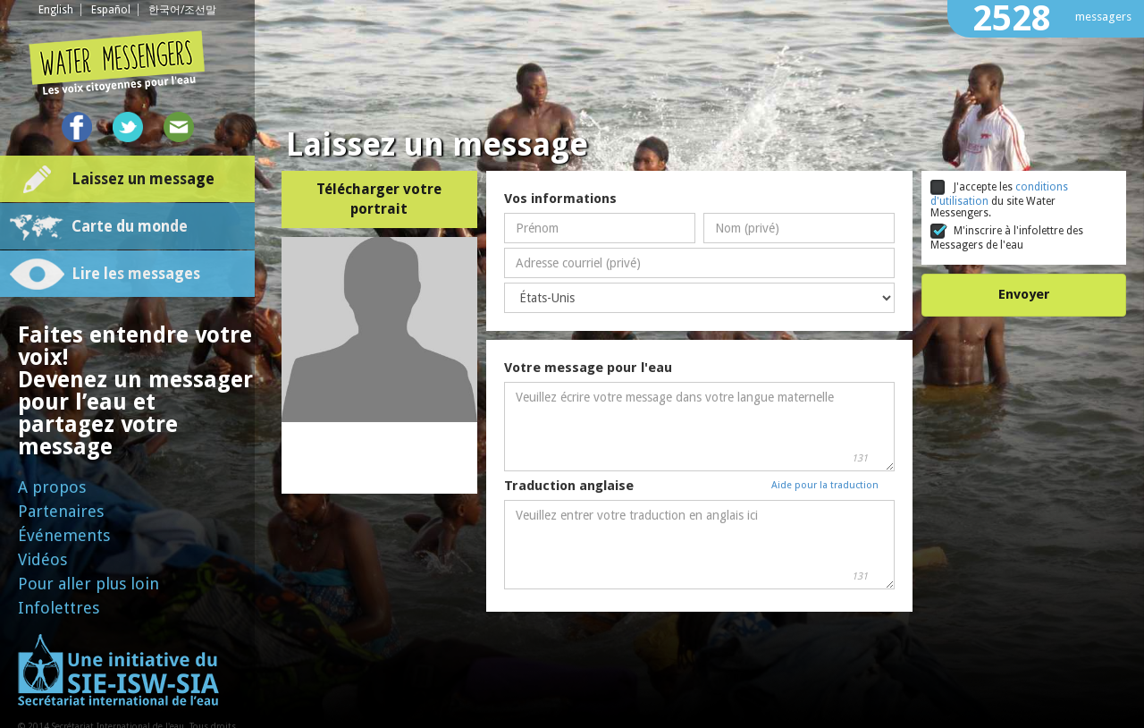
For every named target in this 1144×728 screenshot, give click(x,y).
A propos (52, 487)
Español (110, 10)
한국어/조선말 (182, 10)
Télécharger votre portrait (379, 199)
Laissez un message (143, 179)
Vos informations (560, 198)
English (55, 10)
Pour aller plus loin (88, 583)
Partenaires (61, 511)
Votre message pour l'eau (588, 368)
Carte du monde (130, 226)
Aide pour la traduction (825, 485)
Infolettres (58, 607)
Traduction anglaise (569, 486)
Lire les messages (136, 274)
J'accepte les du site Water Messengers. (999, 199)
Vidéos (42, 559)
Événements (64, 535)
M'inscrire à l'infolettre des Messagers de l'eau (1006, 237)
